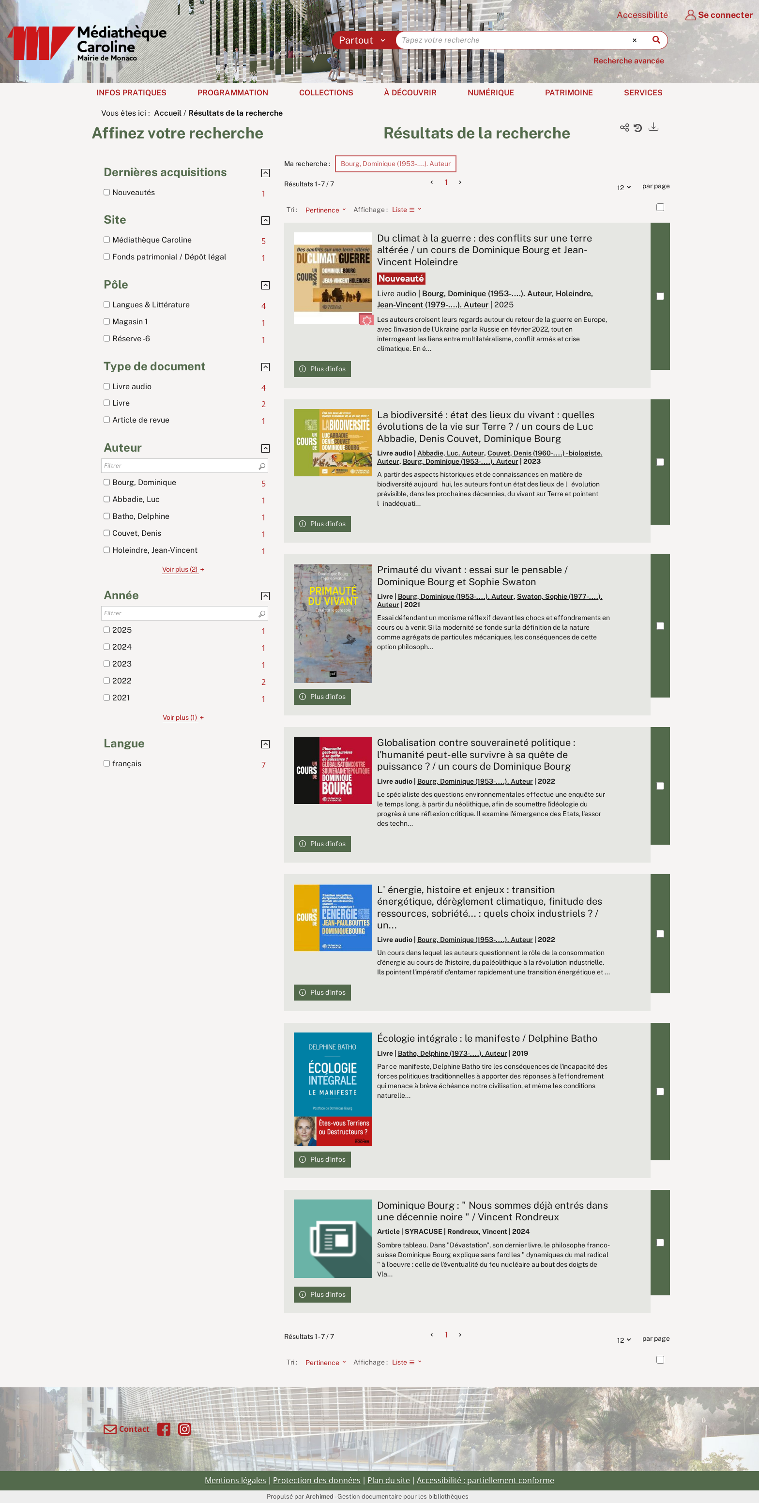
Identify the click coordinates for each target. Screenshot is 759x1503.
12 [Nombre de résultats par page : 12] (626, 186)
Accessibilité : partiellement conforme (485, 1480)
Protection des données (317, 1480)
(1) (185, 717)
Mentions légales (235, 1480)
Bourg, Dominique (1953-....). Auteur (487, 293)
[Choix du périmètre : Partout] (364, 40)
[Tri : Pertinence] (323, 209)
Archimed (319, 1496)
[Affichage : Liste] (409, 209)
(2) (184, 569)
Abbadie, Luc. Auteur (450, 453)
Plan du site (388, 1480)
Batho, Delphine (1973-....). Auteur (452, 1053)
